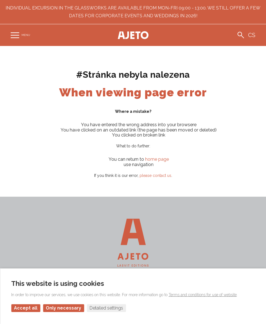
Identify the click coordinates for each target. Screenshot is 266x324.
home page (157, 159)
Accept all (25, 308)
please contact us (155, 175)
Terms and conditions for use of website (203, 295)
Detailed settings (106, 308)
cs (251, 35)
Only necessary (63, 308)
